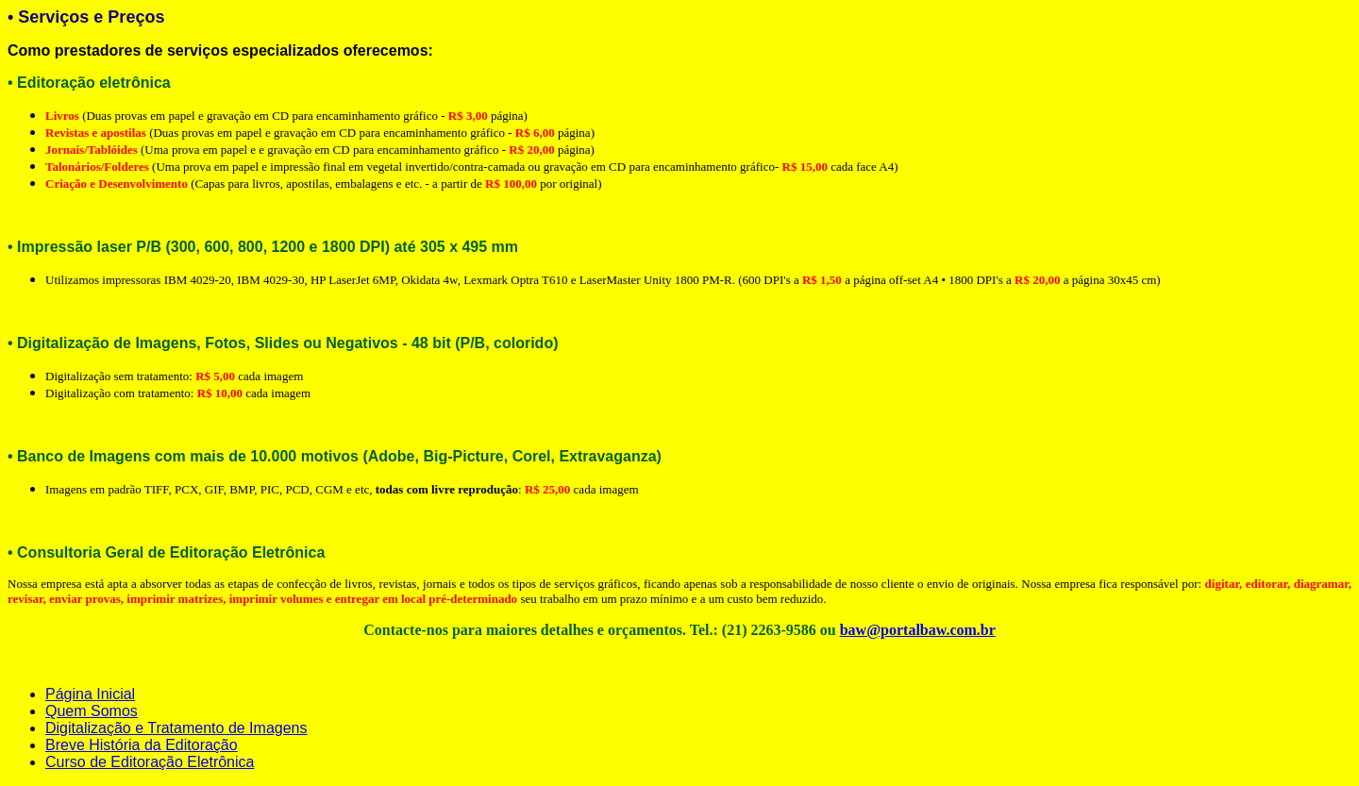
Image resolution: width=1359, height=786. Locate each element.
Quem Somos (91, 711)
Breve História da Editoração (141, 745)
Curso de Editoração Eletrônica (149, 762)
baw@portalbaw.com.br (918, 630)
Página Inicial (90, 694)
